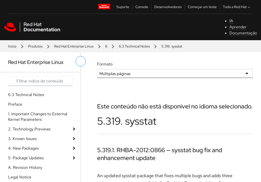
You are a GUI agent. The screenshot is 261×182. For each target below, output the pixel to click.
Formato (105, 64)
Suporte (122, 7)
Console (141, 7)
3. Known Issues (22, 138)
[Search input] (40, 81)
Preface (15, 104)
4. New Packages (23, 148)
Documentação (243, 33)
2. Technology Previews (29, 129)
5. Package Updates (26, 158)
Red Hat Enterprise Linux (74, 46)
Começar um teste (202, 7)
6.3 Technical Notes (134, 46)
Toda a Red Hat (237, 7)
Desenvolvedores (168, 7)
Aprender (238, 27)
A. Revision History (25, 167)
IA (231, 21)
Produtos (35, 46)
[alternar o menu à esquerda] (81, 61)
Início (12, 46)
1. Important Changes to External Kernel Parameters (37, 116)
